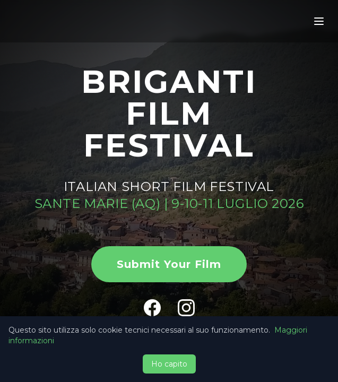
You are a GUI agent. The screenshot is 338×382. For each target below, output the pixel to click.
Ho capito (169, 364)
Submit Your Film (169, 264)
